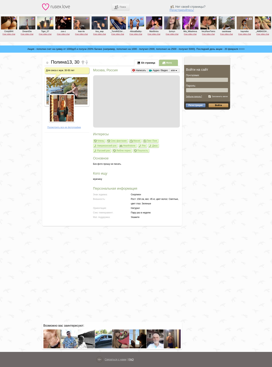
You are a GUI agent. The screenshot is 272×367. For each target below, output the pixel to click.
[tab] (146, 63)
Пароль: (191, 85)
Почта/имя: (193, 75)
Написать (141, 70)
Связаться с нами (115, 359)
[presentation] (146, 63)
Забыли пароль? (194, 96)
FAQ (131, 359)
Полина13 (61, 62)
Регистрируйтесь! (182, 10)
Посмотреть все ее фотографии (64, 127)
